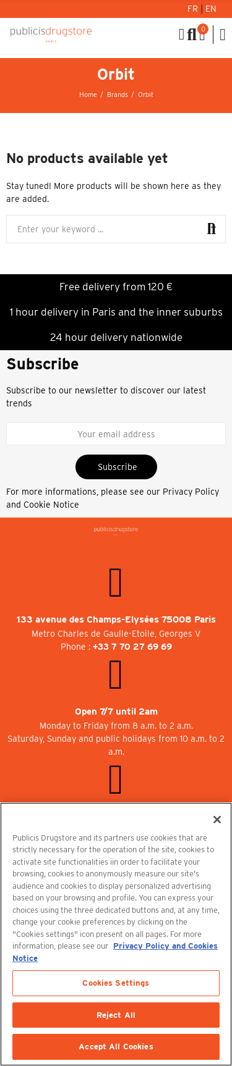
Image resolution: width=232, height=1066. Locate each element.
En (211, 9)
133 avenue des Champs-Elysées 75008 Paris (116, 619)
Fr (193, 9)
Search (211, 229)
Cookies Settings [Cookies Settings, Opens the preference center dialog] (115, 983)
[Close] (217, 819)
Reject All (116, 1015)
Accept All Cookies (116, 1046)
